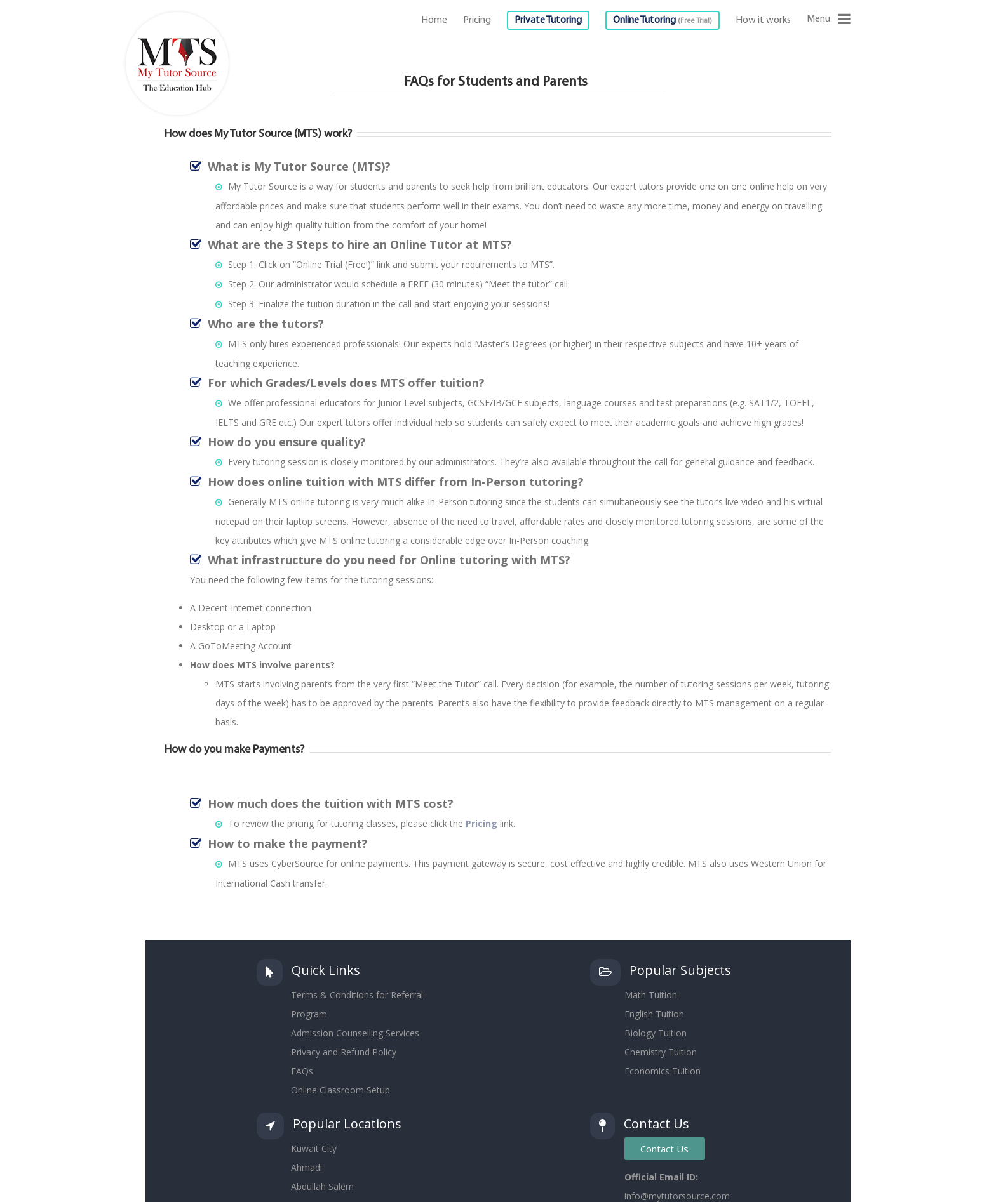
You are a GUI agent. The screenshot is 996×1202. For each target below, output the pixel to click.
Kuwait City (314, 1148)
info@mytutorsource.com (677, 1196)
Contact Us (664, 1148)
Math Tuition (650, 995)
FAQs (302, 1071)
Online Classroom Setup (340, 1090)
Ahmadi (306, 1167)
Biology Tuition (655, 1033)
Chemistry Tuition (660, 1052)
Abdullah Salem (322, 1186)
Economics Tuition (662, 1071)
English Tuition (654, 1014)
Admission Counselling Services (355, 1033)
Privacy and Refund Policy (343, 1052)
